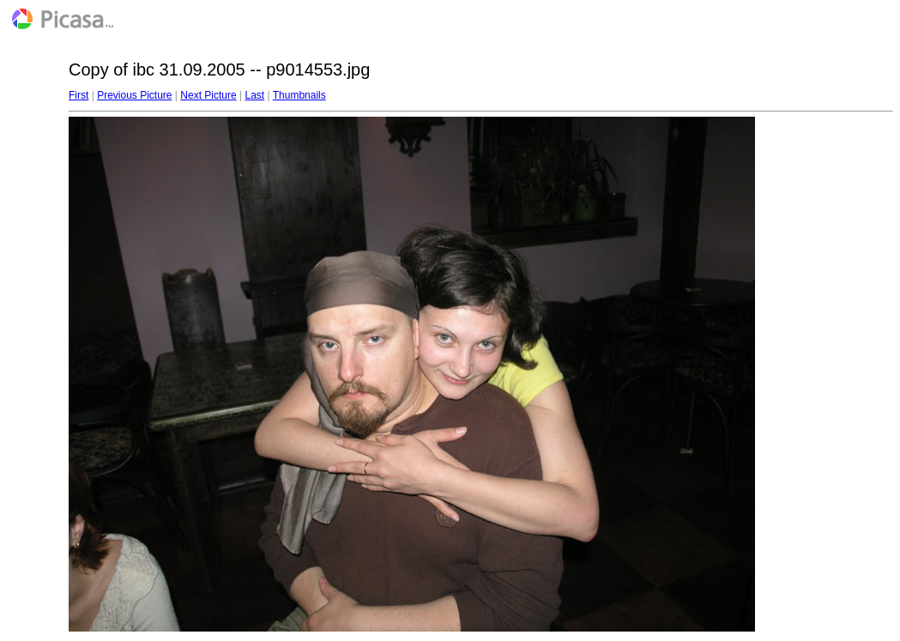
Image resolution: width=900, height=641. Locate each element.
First (78, 95)
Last (254, 95)
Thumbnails (299, 95)
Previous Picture (134, 95)
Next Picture (208, 95)
